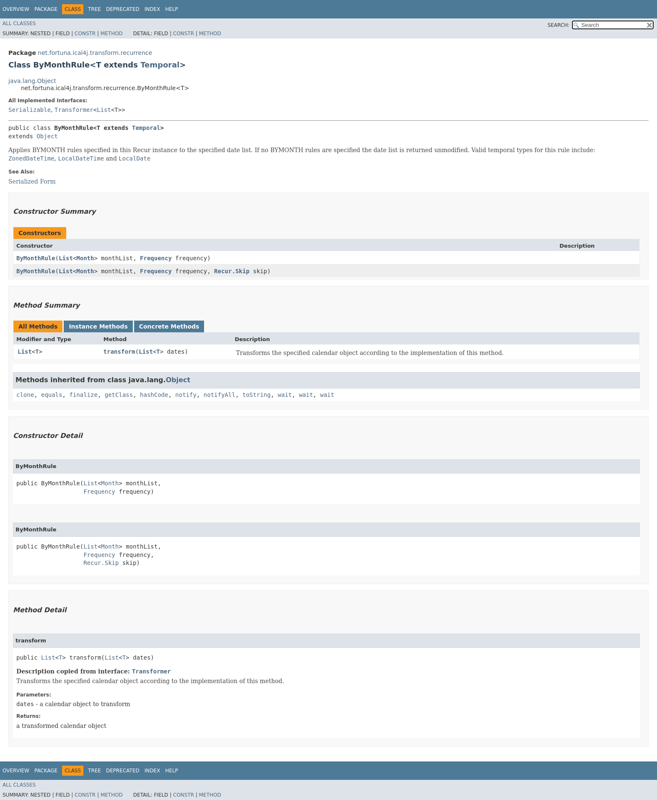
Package (45, 9)
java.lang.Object (32, 81)
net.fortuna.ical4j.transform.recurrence (95, 52)
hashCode (154, 394)
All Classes (19, 23)
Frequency (156, 258)
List (104, 109)
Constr (85, 33)
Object (47, 136)
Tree (94, 9)
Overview (16, 9)
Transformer (73, 109)
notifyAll (219, 394)
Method (112, 33)
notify (186, 394)
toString (257, 394)
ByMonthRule (35, 258)
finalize (83, 394)
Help (171, 9)
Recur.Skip (231, 271)
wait (285, 394)
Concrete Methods (169, 326)
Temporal (159, 64)
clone (25, 394)
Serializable (29, 109)
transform (119, 351)
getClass (119, 394)
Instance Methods (98, 326)
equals (51, 394)
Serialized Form (32, 181)
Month (85, 258)
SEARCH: (559, 25)
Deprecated (123, 9)
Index (152, 9)
